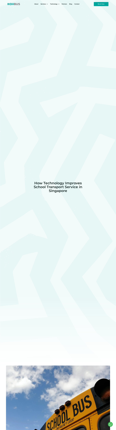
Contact (76, 4)
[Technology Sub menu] (58, 4)
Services (43, 4)
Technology (53, 4)
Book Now (101, 4)
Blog (70, 4)
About (36, 4)
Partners (64, 4)
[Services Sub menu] (47, 4)
